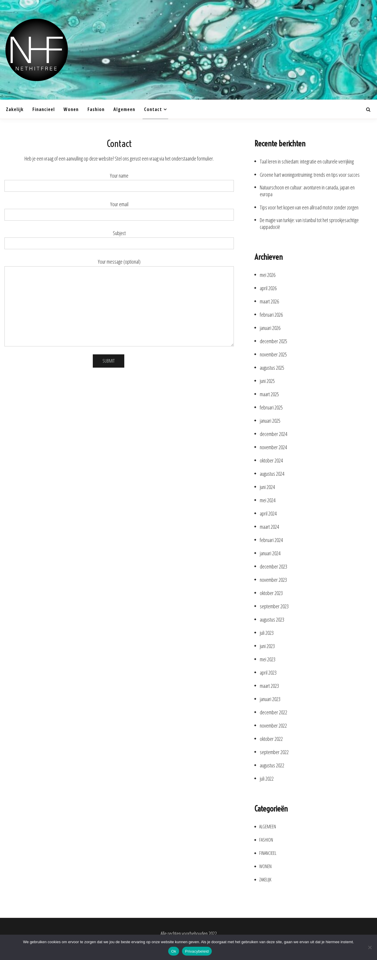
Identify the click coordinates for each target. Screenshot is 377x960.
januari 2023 (270, 699)
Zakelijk (15, 109)
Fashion (96, 109)
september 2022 (274, 752)
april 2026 (268, 288)
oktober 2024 (271, 460)
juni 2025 (267, 381)
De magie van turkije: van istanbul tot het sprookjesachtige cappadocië (309, 223)
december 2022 (273, 712)
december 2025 (273, 341)
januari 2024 (270, 553)
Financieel (43, 109)
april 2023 (268, 672)
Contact (153, 109)
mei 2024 (267, 500)
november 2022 (273, 725)
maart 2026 (269, 301)
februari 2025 (271, 407)
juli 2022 (267, 778)
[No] (370, 947)
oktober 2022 (271, 739)
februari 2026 (271, 314)
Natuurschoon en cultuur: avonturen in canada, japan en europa (307, 191)
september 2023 (274, 606)
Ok (173, 951)
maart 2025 (269, 394)
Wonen (71, 109)
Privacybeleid (197, 951)
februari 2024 (271, 540)
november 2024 (273, 447)
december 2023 (273, 566)
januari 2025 (270, 420)
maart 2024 (269, 526)
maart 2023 (269, 686)
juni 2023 (267, 646)
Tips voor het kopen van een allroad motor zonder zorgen (309, 207)
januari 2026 (270, 328)
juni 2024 (267, 487)
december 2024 (273, 434)
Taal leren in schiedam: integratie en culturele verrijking (307, 161)
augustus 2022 (272, 765)
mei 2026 (267, 275)
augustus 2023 (272, 619)
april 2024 (268, 513)
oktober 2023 (271, 593)
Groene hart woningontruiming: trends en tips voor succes (310, 174)
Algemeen (124, 109)
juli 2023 (267, 632)
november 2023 (273, 579)
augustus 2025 (272, 367)
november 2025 (273, 354)
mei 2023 (267, 659)
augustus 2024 (272, 473)
